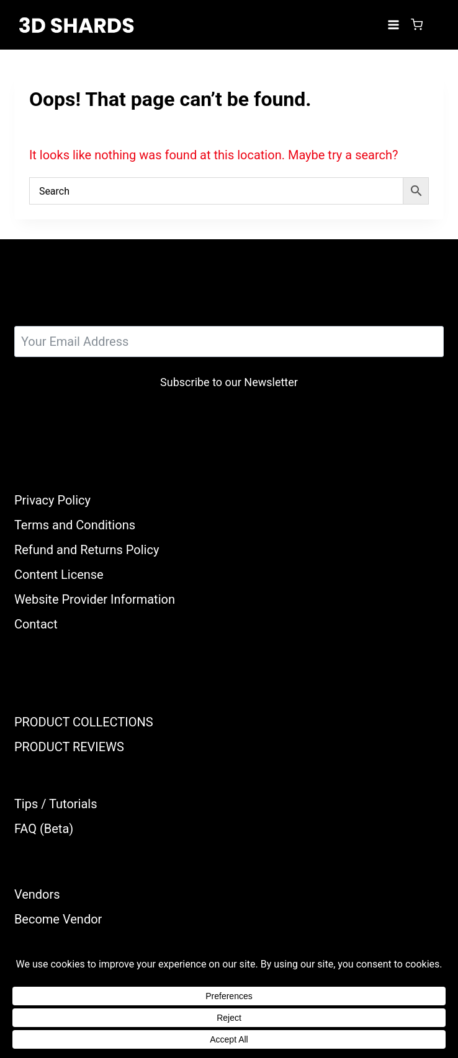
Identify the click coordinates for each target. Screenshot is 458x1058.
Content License (59, 574)
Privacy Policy (52, 500)
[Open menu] (393, 24)
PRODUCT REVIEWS (69, 746)
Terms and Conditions (74, 525)
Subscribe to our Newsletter (229, 382)
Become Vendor (58, 919)
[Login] (436, 25)
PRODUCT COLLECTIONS (83, 722)
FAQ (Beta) (43, 828)
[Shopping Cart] (417, 24)
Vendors (37, 894)
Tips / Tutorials (55, 803)
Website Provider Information (94, 599)
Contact (36, 624)
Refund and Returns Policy (86, 549)
